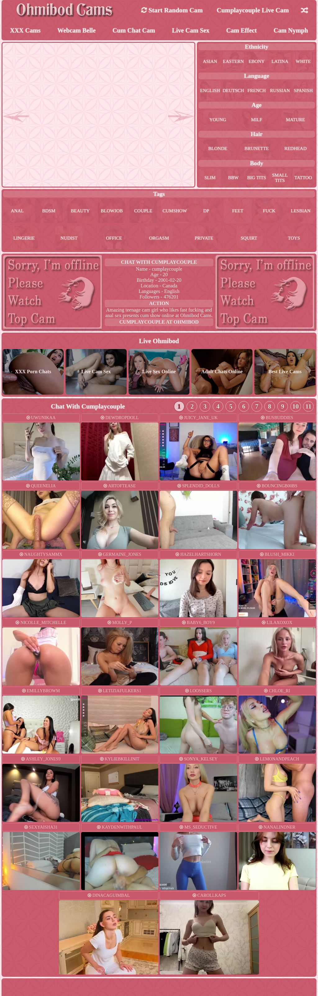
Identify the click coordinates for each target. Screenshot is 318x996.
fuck (269, 212)
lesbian (300, 212)
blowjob (112, 212)
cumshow (175, 212)
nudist (69, 240)
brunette (257, 149)
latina (280, 62)
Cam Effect (241, 30)
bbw (233, 178)
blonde (218, 149)
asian (210, 62)
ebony (256, 62)
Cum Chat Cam (134, 30)
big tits (257, 178)
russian (279, 91)
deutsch (233, 91)
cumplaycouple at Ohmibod (159, 323)
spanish (303, 91)
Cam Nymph (291, 30)
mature (295, 120)
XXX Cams (25, 30)
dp (206, 212)
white (303, 62)
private (204, 240)
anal (17, 212)
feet (237, 212)
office (114, 240)
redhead (295, 149)
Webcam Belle (76, 30)
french (256, 91)
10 (295, 408)
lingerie (24, 240)
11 (308, 408)
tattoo (303, 178)
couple (143, 212)
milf (256, 120)
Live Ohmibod (159, 342)
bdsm (49, 212)
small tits (279, 178)
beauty (80, 212)
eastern (233, 62)
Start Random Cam (172, 10)
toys (294, 240)
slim (210, 178)
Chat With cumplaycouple (159, 264)
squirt (249, 240)
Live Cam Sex (191, 30)
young (218, 120)
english (209, 91)
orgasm (159, 240)
